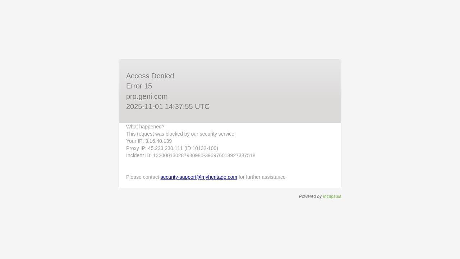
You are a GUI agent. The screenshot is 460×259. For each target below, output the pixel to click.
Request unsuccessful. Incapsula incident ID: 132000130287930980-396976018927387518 (230, 129)
